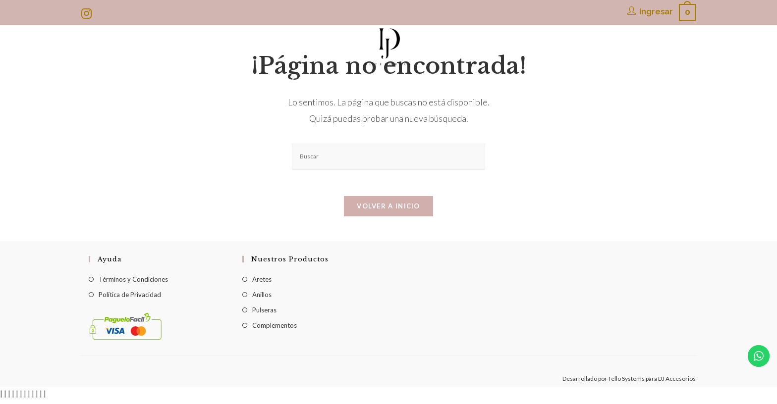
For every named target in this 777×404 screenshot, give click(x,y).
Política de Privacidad (130, 299)
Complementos (274, 329)
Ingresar (656, 11)
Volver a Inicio (388, 210)
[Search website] (588, 80)
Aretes (262, 283)
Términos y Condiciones (133, 283)
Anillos (262, 299)
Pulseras (264, 314)
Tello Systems (626, 382)
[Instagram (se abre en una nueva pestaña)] (88, 13)
